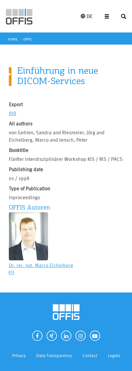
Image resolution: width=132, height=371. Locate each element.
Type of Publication (29, 188)
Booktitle (18, 150)
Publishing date (26, 169)
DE (87, 16)
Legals (114, 355)
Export (16, 104)
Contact (89, 355)
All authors (20, 123)
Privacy (19, 355)
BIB (12, 113)
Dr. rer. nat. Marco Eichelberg (41, 265)
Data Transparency (54, 355)
